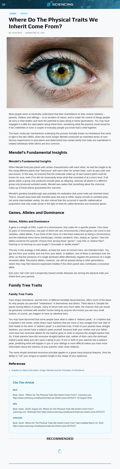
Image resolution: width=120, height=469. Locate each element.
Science (13, 13)
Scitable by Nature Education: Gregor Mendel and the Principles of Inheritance (47, 370)
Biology (24, 13)
